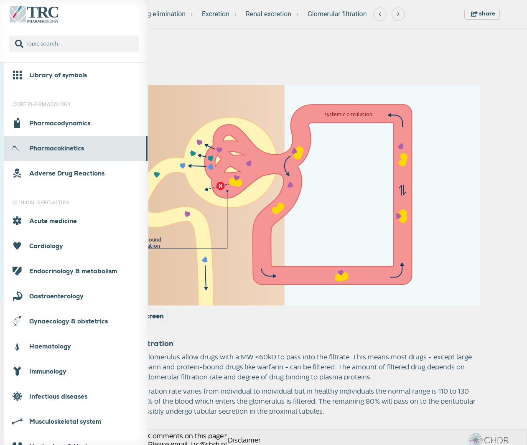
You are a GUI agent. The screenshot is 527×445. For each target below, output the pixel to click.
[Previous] (380, 14)
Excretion (215, 14)
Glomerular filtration (337, 14)
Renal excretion (268, 14)
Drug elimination (161, 14)
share (483, 13)
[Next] (398, 14)
